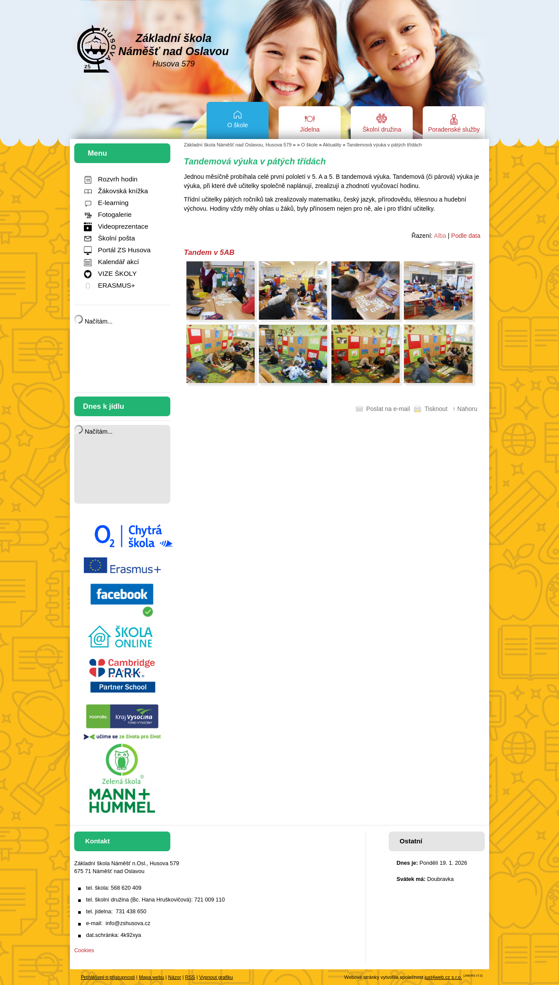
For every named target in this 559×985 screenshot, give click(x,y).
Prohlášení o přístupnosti (108, 977)
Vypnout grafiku (216, 977)
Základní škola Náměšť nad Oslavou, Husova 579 (238, 144)
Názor (174, 977)
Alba (440, 235)
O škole (309, 144)
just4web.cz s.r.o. (443, 977)
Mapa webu (151, 977)
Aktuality (332, 144)
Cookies (84, 950)
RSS (190, 977)
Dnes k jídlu (103, 406)
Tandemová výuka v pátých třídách (384, 144)
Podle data (465, 235)
